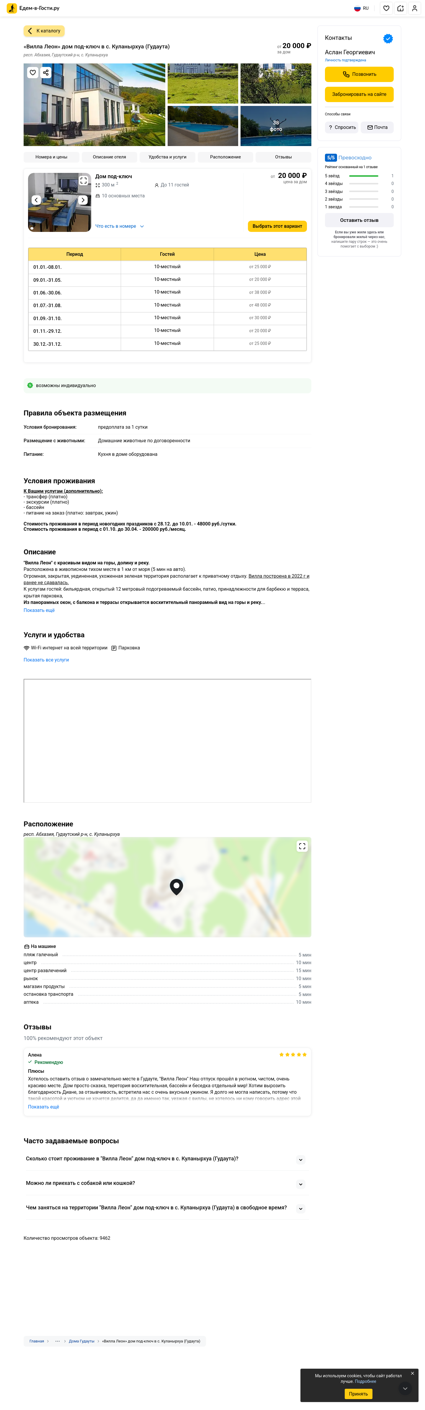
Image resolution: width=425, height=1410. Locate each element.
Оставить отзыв (359, 220)
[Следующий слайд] (83, 200)
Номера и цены (51, 157)
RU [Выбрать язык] (361, 8)
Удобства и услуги (167, 157)
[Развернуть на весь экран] (83, 180)
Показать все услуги (46, 660)
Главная (37, 1341)
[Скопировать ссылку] (45, 72)
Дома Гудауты (81, 1341)
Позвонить (359, 74)
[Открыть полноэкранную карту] (167, 887)
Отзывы (283, 157)
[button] (386, 8)
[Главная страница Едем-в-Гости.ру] (33, 8)
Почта (377, 127)
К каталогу (42, 31)
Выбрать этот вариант (277, 226)
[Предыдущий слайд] (36, 200)
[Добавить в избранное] (32, 72)
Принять (358, 1394)
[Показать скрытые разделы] (57, 1341)
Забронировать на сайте (359, 94)
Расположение (225, 157)
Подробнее (365, 1381)
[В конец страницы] (405, 1388)
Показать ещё (39, 610)
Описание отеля (109, 157)
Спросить (341, 127)
